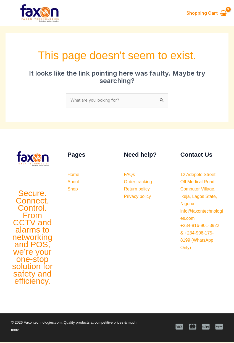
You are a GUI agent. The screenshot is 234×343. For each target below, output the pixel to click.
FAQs (129, 175)
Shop (72, 190)
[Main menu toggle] (10, 13)
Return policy (137, 190)
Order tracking (138, 182)
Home (73, 175)
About (73, 182)
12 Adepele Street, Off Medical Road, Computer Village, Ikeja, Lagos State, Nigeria (198, 190)
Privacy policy (137, 197)
